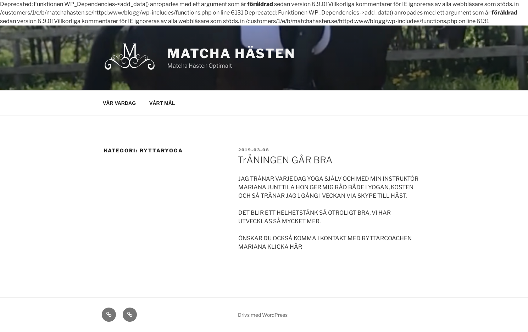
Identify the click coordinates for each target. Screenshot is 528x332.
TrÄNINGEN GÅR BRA (285, 159)
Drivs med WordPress (263, 315)
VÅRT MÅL (162, 103)
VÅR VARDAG (119, 103)
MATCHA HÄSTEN (231, 53)
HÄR (296, 246)
